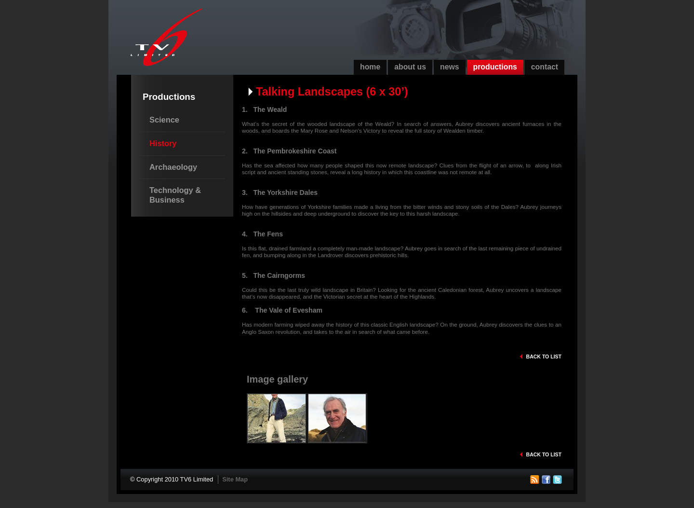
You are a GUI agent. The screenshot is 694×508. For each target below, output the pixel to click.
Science (164, 119)
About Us (410, 67)
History (162, 143)
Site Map (235, 479)
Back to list (543, 356)
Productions (495, 67)
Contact (544, 67)
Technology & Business (175, 195)
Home (370, 67)
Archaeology (173, 167)
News (449, 67)
